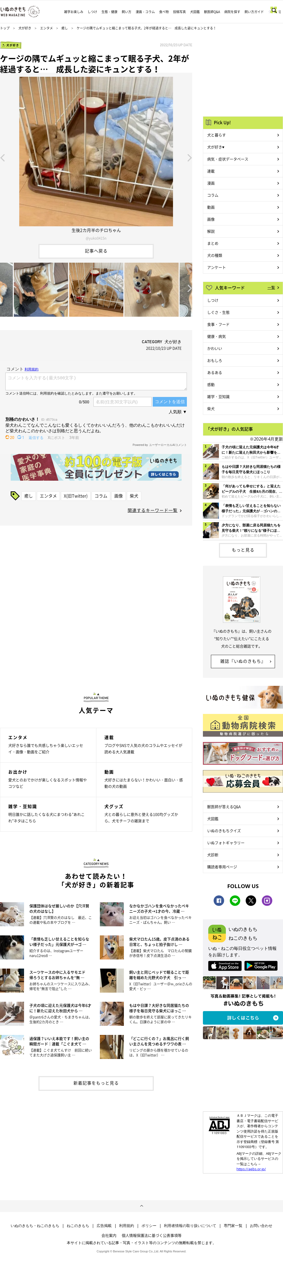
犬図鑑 (195, 11)
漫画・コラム (145, 11)
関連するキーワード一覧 (153, 510)
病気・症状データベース (227, 159)
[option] (96, 157)
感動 (211, 384)
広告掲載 (104, 1226)
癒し (64, 28)
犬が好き (24, 28)
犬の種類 (214, 255)
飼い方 (126, 11)
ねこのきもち (78, 1226)
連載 (211, 171)
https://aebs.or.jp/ (251, 1169)
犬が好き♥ (215, 147)
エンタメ (46, 28)
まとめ (212, 243)
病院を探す (232, 11)
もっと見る (243, 549)
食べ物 (164, 11)
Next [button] (189, 157)
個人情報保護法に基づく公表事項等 (152, 1235)
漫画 (211, 183)
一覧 (271, 287)
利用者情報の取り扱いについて (190, 1226)
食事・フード (218, 324)
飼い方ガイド (254, 11)
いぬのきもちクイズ (224, 830)
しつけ (92, 11)
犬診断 (212, 854)
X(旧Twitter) (76, 495)
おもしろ (214, 360)
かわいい (214, 348)
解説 (211, 231)
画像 (118, 495)
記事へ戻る (96, 250)
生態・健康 (109, 11)
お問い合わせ (261, 1226)
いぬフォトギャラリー (226, 842)
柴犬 (134, 495)
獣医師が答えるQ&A (224, 806)
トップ (5, 28)
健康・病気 (216, 336)
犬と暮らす (216, 134)
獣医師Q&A (212, 11)
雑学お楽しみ (73, 11)
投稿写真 (179, 11)
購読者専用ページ (222, 866)
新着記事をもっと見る (96, 1083)
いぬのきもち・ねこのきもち (35, 1226)
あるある (214, 372)
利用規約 (126, 1226)
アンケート (216, 267)
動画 (211, 207)
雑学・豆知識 (218, 396)
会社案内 (108, 1235)
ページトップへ (141, 1206)
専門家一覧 (233, 1226)
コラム (101, 495)
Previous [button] (2, 157)
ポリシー (149, 1226)
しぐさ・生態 (218, 312)
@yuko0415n (96, 237)
